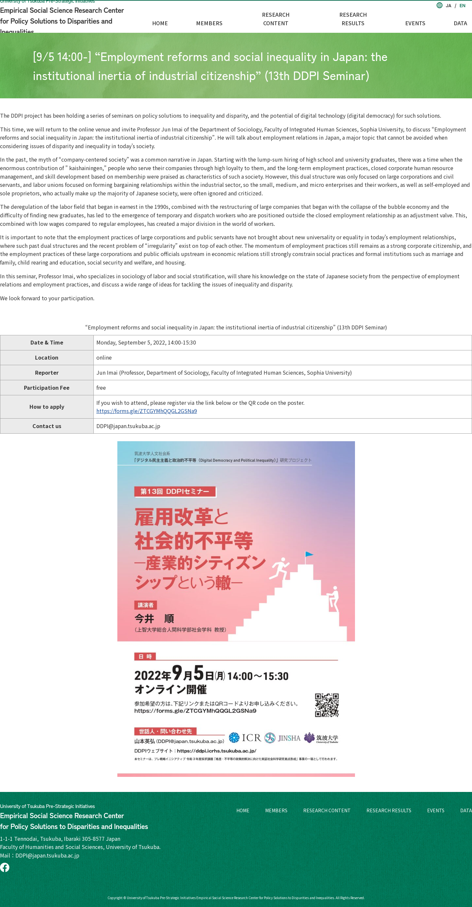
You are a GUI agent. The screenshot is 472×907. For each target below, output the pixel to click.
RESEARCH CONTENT (312, 20)
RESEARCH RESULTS (381, 20)
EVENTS (433, 20)
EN (462, 5)
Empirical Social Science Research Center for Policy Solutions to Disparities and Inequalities (74, 16)
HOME (219, 20)
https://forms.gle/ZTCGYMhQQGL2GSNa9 (146, 411)
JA (448, 5)
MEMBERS (256, 20)
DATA (465, 20)
